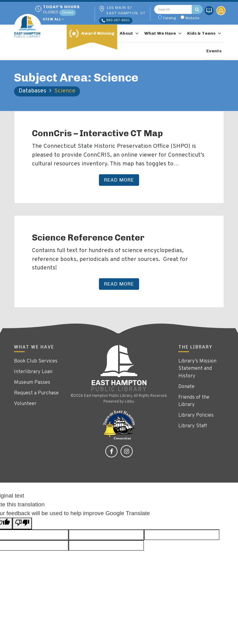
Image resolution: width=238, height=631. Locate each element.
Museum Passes (32, 383)
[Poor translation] (22, 523)
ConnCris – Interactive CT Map (97, 133)
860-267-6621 (115, 20)
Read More (119, 180)
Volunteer (25, 404)
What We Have (163, 33)
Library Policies (196, 415)
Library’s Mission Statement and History (197, 368)
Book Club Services (36, 361)
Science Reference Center (88, 237)
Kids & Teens (204, 33)
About (129, 33)
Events (214, 51)
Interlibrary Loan (33, 372)
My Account (221, 10)
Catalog (169, 18)
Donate (186, 387)
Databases (32, 91)
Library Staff (192, 426)
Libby (129, 401)
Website (192, 18)
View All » (53, 19)
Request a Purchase (36, 393)
